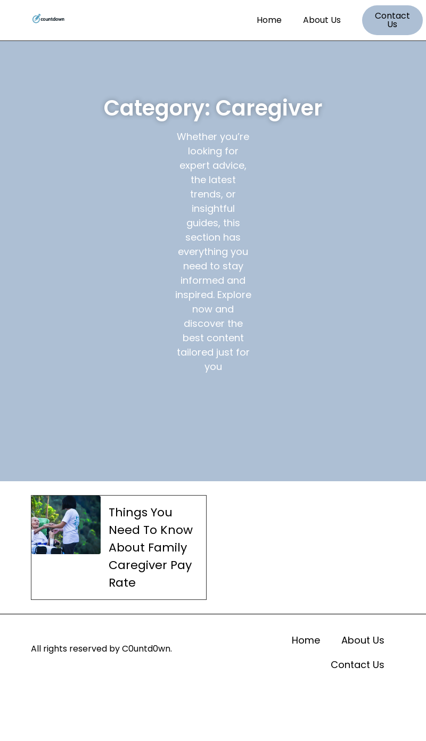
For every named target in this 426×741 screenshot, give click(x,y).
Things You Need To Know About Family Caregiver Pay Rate (151, 547)
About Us (322, 20)
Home (269, 20)
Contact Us (357, 664)
